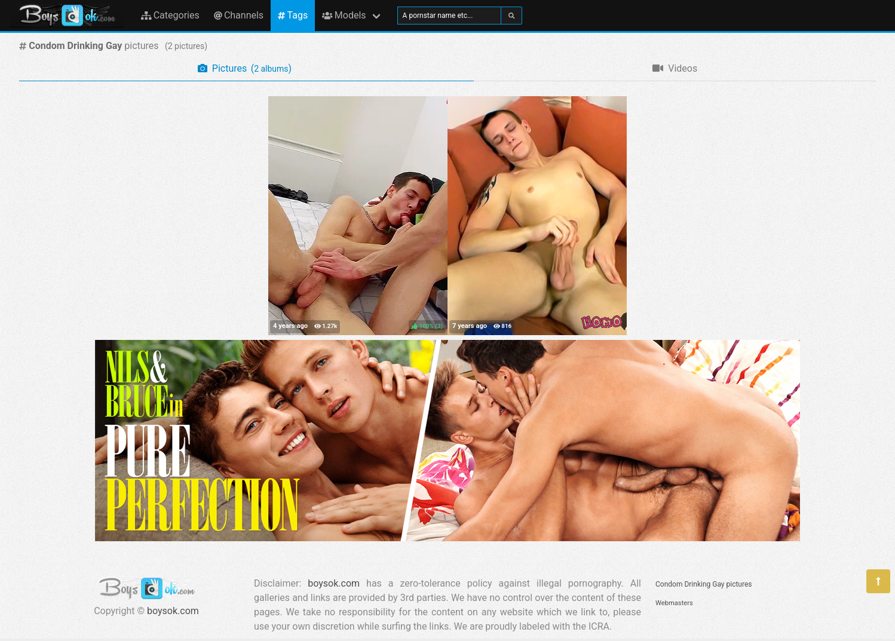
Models (344, 15)
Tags (293, 15)
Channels (238, 15)
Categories (170, 15)
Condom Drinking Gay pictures (703, 584)
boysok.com (173, 611)
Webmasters (674, 603)
